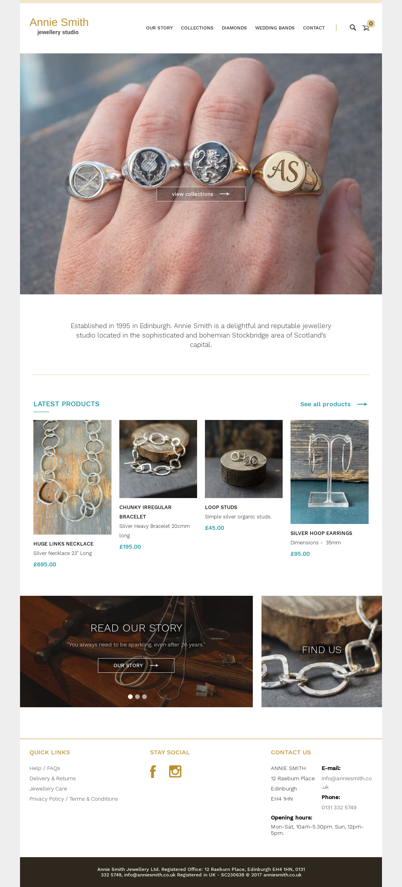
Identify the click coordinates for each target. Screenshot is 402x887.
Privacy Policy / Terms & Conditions (73, 799)
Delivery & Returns (52, 778)
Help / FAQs (44, 768)
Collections (197, 28)
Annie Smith (59, 22)
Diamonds (234, 28)
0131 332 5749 (339, 807)
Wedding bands (275, 28)
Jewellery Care (48, 788)
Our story (159, 28)
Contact (314, 28)
